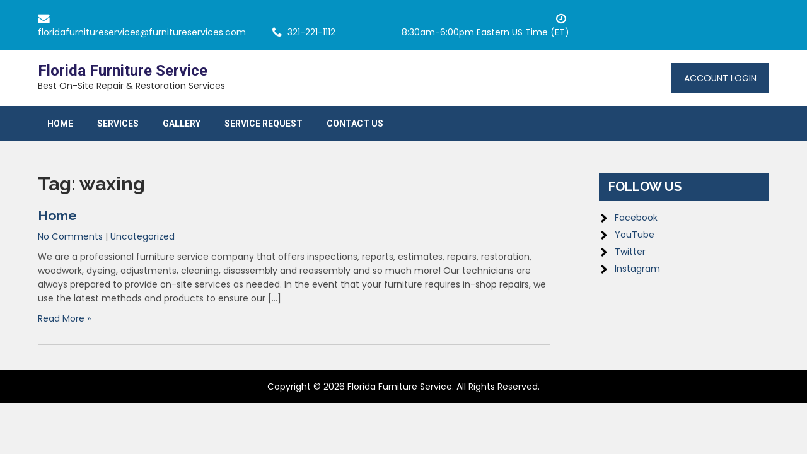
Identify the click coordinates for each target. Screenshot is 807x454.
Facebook (636, 217)
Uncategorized (142, 236)
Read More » (64, 318)
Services (118, 124)
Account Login (720, 78)
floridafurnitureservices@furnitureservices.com (142, 32)
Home (60, 124)
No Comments (70, 236)
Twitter (630, 251)
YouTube (634, 234)
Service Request (263, 124)
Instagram (637, 268)
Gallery (181, 124)
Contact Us (355, 124)
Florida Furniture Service (122, 70)
